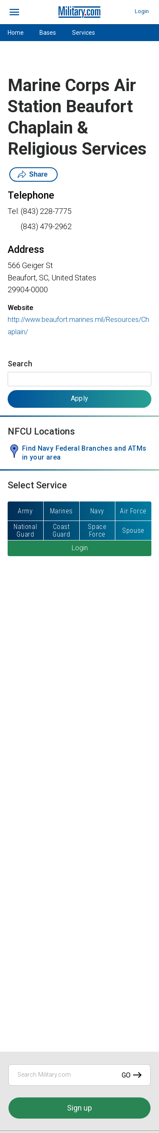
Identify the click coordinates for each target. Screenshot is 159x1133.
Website (20, 308)
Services (83, 32)
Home (16, 32)
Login (142, 11)
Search (20, 363)
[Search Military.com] (79, 1075)
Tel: (13, 211)
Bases (47, 32)
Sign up (79, 1107)
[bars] (14, 12)
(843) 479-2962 (46, 226)
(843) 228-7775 (46, 211)
